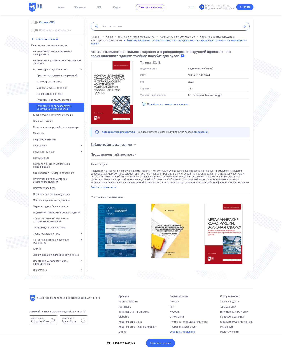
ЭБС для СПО (228, 306)
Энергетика (40, 270)
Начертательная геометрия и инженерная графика (50, 180)
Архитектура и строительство (50, 69)
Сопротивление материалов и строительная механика (50, 220)
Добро (122, 331)
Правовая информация (183, 326)
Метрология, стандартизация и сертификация (51, 165)
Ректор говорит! (128, 301)
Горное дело (40, 145)
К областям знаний (47, 39)
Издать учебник (229, 331)
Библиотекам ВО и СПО (234, 311)
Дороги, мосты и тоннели (52, 87)
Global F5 (124, 316)
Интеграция (227, 326)
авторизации (200, 131)
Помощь (175, 301)
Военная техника (43, 121)
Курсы (117, 7)
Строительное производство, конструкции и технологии (54, 107)
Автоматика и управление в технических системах (57, 62)
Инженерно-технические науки (49, 45)
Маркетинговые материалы (236, 321)
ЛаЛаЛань (125, 306)
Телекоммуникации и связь (49, 227)
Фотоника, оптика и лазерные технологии (51, 241)
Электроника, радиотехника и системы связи (50, 262)
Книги (61, 7)
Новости (175, 311)
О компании (177, 316)
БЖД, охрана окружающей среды (53, 115)
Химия (37, 248)
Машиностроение (43, 151)
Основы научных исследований (51, 200)
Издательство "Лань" (131, 321)
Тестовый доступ (230, 301)
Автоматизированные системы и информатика (52, 53)
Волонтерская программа (134, 311)
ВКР (99, 7)
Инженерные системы (50, 93)
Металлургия (41, 157)
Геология (38, 133)
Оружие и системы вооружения (51, 194)
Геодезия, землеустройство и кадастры (56, 127)
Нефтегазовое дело (44, 188)
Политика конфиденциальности (189, 321)
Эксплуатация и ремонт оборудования (56, 254)
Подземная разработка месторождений (56, 212)
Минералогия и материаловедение (53, 172)
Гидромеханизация (44, 139)
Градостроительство (49, 81)
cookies (130, 342)
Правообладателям (232, 316)
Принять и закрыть (160, 343)
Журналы (80, 7)
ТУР (172, 306)
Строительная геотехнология (54, 99)
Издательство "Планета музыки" (138, 326)
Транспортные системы (47, 233)
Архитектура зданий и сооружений (57, 75)
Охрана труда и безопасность (50, 206)
